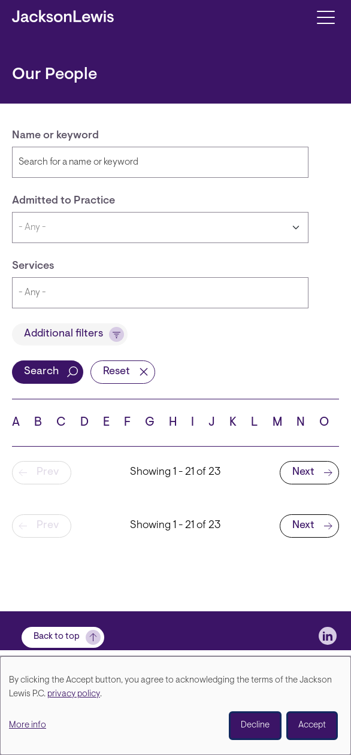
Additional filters (63, 334)
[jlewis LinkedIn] (328, 636)
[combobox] (160, 292)
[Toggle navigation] (325, 16)
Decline (255, 725)
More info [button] (27, 725)
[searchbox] (138, 293)
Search (41, 371)
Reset (116, 371)
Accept (312, 725)
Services (33, 266)
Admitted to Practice (63, 201)
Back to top (57, 636)
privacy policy (73, 694)
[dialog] (175, 705)
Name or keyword (55, 136)
